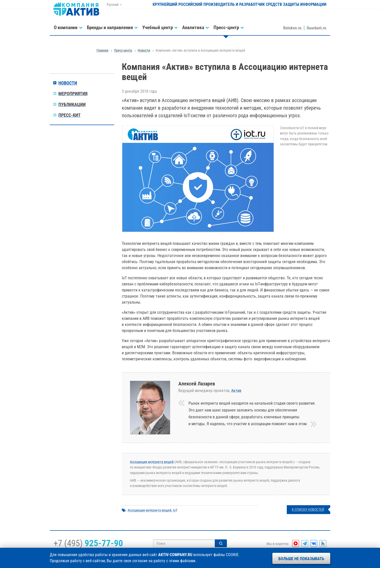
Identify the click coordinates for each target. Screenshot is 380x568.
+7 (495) (88, 543)
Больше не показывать (301, 558)
